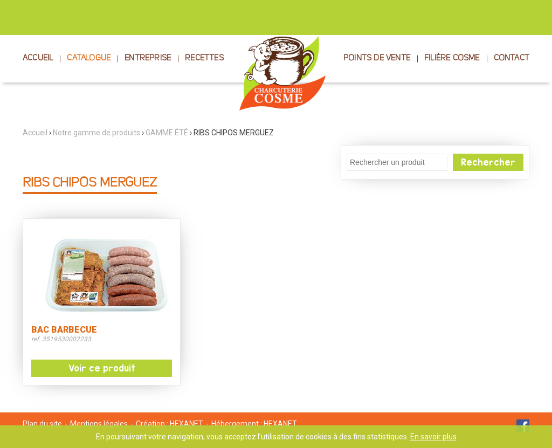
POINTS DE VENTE (376, 58)
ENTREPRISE (148, 58)
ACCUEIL (38, 58)
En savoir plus (433, 436)
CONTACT (511, 58)
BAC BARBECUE (64, 330)
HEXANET (186, 423)
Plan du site (42, 423)
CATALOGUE (89, 58)
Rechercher (488, 162)
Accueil (35, 132)
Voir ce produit (101, 368)
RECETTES (204, 58)
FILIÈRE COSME (452, 58)
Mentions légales (99, 423)
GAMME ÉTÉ (167, 132)
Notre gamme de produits (96, 132)
